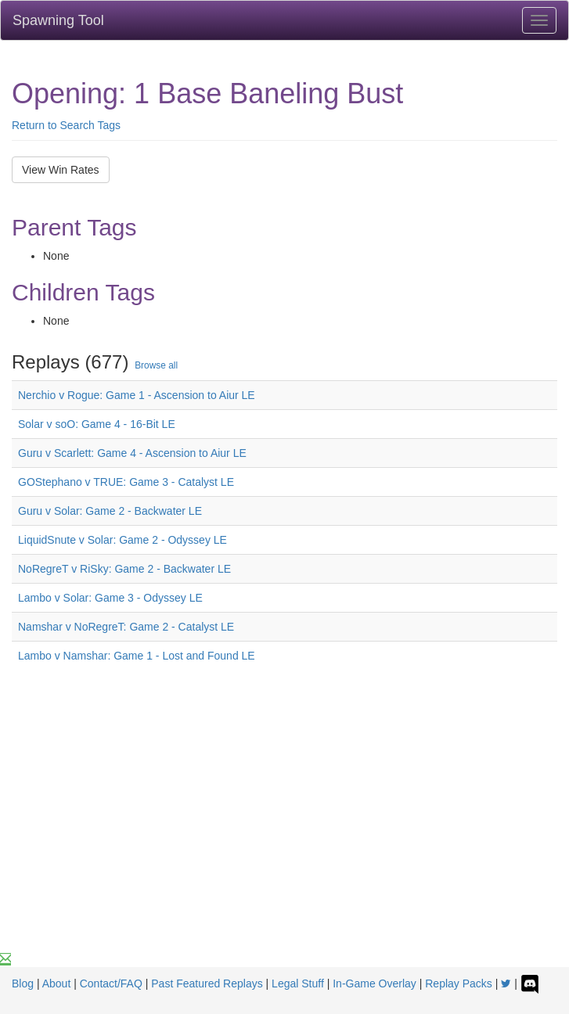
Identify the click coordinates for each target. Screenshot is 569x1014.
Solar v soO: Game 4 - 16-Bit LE (96, 424)
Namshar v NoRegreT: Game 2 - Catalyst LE (126, 626)
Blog (23, 983)
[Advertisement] (284, 834)
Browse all (156, 365)
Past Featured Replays (206, 983)
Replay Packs (458, 983)
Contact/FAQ (111, 983)
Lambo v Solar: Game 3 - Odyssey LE (110, 598)
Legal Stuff (298, 983)
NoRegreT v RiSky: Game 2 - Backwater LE (124, 569)
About (56, 983)
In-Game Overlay (374, 983)
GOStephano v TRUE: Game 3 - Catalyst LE (126, 482)
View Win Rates (60, 170)
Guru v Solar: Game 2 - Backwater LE (110, 511)
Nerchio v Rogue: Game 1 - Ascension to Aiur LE (136, 395)
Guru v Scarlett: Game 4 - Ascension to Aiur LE (132, 453)
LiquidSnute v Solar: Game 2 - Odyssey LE (122, 540)
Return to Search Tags (66, 125)
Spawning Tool (58, 20)
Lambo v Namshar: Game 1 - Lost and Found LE (136, 655)
